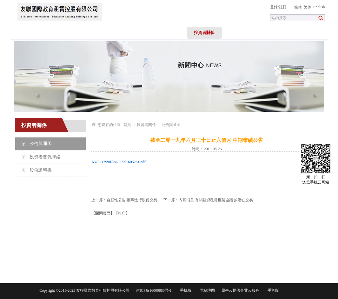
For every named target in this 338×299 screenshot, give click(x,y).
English (319, 7)
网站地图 (206, 290)
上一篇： (124, 200)
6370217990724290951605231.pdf (119, 162)
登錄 (274, 7)
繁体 (307, 7)
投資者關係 (146, 125)
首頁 (28, 32)
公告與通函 (171, 125)
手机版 (184, 290)
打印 (122, 213)
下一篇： (208, 200)
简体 (298, 7)
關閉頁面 (102, 213)
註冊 (283, 7)
